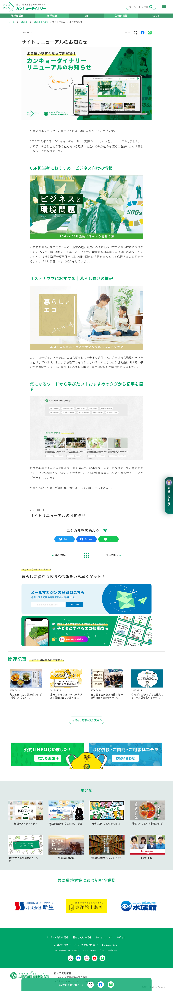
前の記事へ (61, 560)
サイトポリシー (89, 950)
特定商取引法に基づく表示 (66, 950)
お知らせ (125, 937)
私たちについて (106, 937)
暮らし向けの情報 (82, 937)
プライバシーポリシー (108, 950)
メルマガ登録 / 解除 (84, 945)
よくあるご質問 (111, 945)
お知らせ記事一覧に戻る (85, 725)
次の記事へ (112, 560)
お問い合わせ (58, 945)
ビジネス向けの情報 (54, 937)
